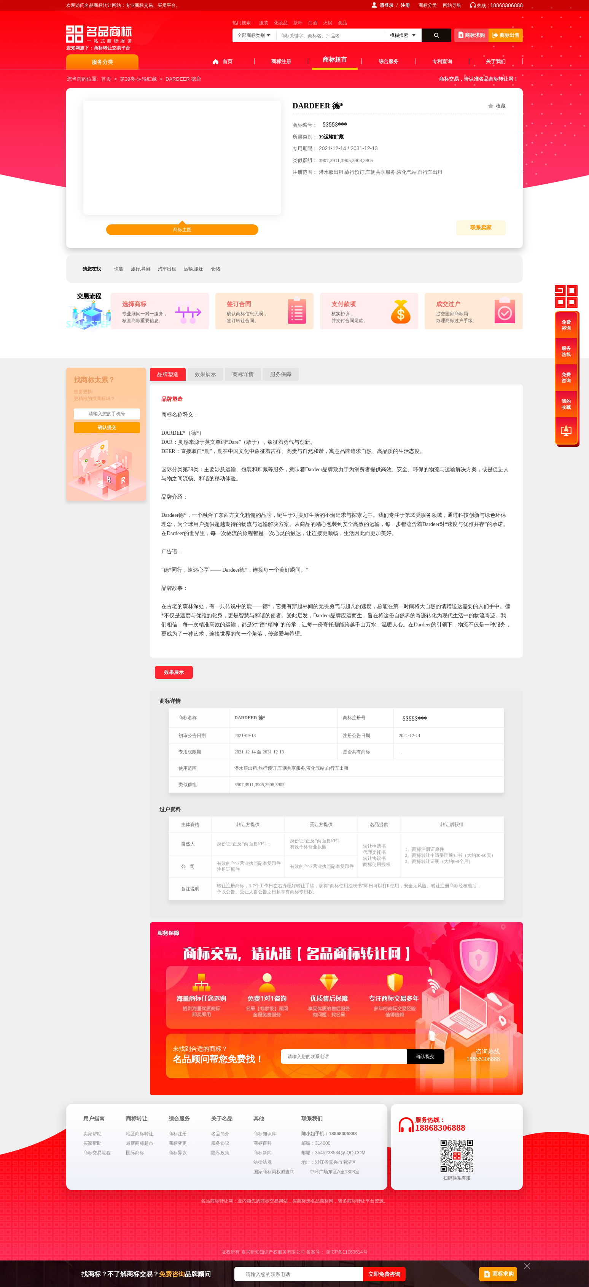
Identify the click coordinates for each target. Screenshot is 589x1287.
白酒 (312, 22)
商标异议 (178, 1152)
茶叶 (297, 22)
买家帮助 (92, 1143)
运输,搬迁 (193, 269)
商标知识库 (264, 1133)
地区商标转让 (139, 1133)
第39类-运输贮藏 (138, 79)
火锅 (327, 22)
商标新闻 (262, 1152)
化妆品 (281, 22)
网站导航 (452, 5)
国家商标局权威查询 (273, 1171)
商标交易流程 (97, 1152)
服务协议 (220, 1143)
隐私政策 (220, 1152)
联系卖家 (481, 227)
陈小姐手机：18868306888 (329, 1133)
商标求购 (471, 35)
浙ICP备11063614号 (346, 1252)
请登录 (386, 5)
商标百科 (262, 1143)
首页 (227, 61)
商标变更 (178, 1143)
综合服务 (388, 61)
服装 (263, 22)
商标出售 (505, 35)
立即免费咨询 (384, 1274)
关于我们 (496, 61)
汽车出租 (167, 269)
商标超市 (335, 59)
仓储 (215, 269)
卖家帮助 (92, 1133)
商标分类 (428, 5)
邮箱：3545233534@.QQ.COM (333, 1152)
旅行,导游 (140, 269)
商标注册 (281, 61)
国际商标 (135, 1152)
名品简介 (220, 1133)
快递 (118, 269)
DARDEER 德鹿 (183, 79)
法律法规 (262, 1162)
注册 (405, 5)
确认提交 (107, 427)
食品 (342, 22)
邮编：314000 (315, 1143)
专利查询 (442, 61)
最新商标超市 (139, 1143)
